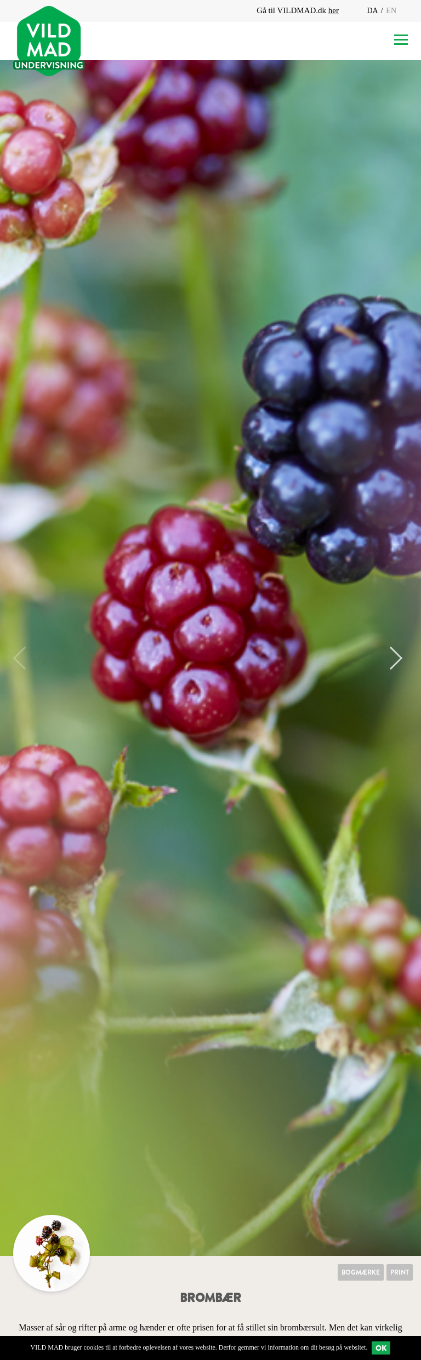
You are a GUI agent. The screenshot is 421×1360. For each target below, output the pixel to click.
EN (391, 11)
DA (373, 11)
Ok (381, 1347)
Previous (24, 658)
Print (399, 1272)
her (333, 10)
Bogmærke (361, 1272)
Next (391, 658)
